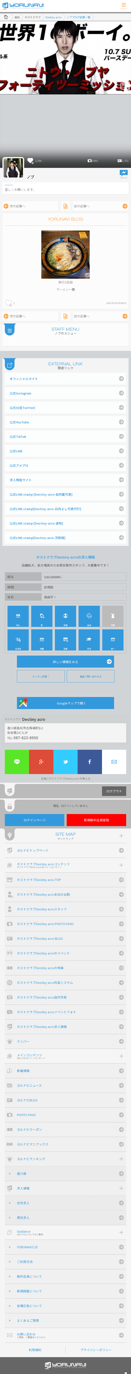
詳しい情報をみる (65, 661)
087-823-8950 (26, 737)
